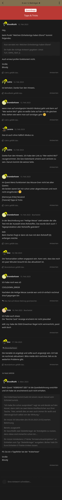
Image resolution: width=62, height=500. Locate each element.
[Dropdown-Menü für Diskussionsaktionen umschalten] (59, 3)
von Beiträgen (31, 3)
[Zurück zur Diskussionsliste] (2, 3)
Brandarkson (11, 348)
